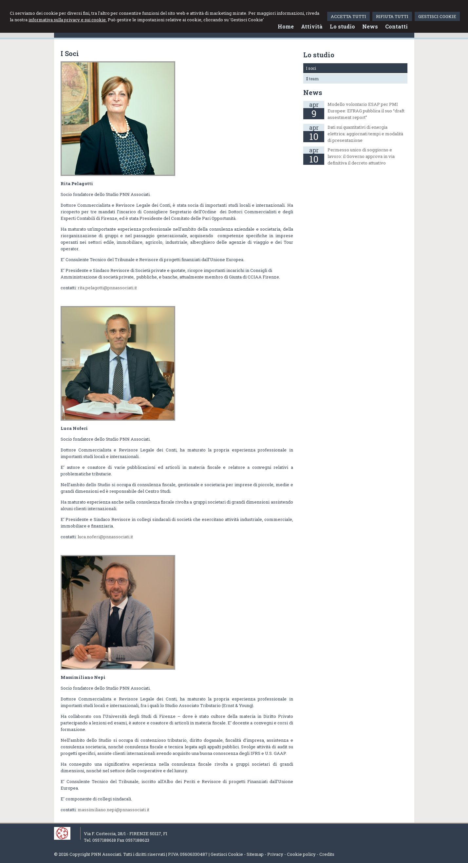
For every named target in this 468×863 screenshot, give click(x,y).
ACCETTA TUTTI (348, 16)
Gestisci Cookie (227, 854)
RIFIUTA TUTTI (392, 16)
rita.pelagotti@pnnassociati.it (107, 288)
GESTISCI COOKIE (437, 16)
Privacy (275, 854)
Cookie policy (301, 854)
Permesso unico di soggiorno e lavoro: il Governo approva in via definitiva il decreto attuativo (361, 156)
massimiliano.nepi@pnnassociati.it (113, 810)
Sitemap (255, 854)
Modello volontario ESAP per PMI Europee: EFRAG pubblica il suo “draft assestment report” (366, 110)
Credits (326, 854)
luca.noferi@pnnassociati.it (105, 537)
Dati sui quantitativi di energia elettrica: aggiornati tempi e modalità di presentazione (365, 133)
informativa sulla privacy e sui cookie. (67, 20)
